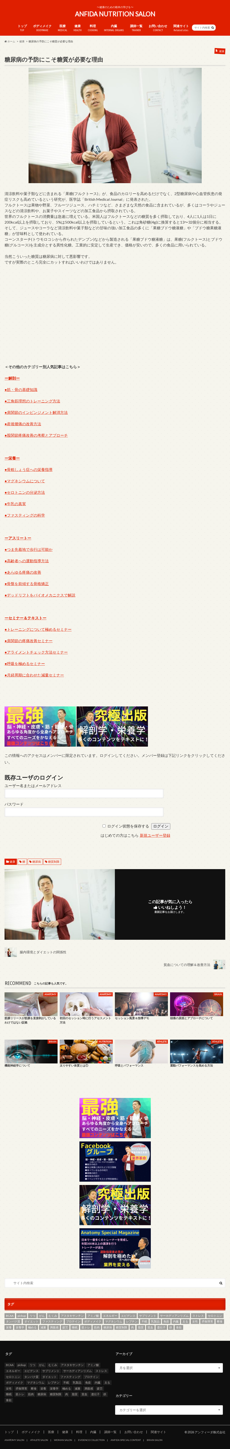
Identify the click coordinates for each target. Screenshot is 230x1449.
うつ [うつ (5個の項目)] (32, 1315)
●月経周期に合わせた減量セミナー (34, 675)
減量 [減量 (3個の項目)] (43, 1327)
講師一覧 (136, 28)
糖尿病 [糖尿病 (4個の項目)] (107, 1327)
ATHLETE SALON (39, 1440)
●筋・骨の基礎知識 (21, 389)
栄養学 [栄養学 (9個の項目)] (20, 1327)
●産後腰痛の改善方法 (23, 423)
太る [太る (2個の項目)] (185, 1321)
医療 (62, 28)
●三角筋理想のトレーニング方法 (32, 401)
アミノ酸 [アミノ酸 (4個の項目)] (93, 1315)
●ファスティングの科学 (25, 515)
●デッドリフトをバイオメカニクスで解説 (40, 595)
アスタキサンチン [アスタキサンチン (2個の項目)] (72, 1315)
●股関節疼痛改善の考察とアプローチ (36, 435)
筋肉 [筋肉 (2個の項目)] (97, 1327)
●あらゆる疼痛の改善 (23, 572)
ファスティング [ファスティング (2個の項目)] (52, 1321)
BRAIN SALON (154, 1440)
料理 (93, 28)
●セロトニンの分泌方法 (25, 492)
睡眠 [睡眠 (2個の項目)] (75, 1327)
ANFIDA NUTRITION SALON (115, 14)
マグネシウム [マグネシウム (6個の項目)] (113, 1321)
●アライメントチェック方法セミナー (36, 652)
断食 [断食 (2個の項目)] (220, 1321)
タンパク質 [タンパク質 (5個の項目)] (13, 1321)
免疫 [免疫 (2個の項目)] (166, 1321)
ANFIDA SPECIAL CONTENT (126, 1440)
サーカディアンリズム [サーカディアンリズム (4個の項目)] (174, 1315)
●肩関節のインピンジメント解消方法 (36, 412)
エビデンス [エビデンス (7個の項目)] (128, 1315)
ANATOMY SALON (14, 1440)
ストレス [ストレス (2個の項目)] (198, 1315)
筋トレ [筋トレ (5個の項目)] (86, 1327)
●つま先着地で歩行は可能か (29, 549)
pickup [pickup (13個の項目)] (22, 1315)
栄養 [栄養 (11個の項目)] (9, 1327)
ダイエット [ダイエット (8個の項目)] (31, 1321)
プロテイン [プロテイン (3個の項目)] (73, 1321)
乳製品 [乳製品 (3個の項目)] (155, 1321)
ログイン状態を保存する (128, 826)
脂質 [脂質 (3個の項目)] (141, 1327)
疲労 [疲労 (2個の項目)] (65, 1327)
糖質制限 (53, 862)
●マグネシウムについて (25, 481)
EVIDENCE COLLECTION (91, 1440)
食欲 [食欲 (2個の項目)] (179, 1327)
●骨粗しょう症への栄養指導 (29, 469)
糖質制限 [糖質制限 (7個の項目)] (121, 1327)
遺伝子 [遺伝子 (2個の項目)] (161, 1327)
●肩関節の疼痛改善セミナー (29, 640)
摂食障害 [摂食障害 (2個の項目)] (207, 1321)
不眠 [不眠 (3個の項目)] (144, 1321)
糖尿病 (36, 862)
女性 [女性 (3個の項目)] (195, 1321)
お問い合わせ (158, 28)
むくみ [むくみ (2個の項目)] (53, 1315)
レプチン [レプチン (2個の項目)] (131, 1321)
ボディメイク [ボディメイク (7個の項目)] (92, 1321)
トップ (22, 28)
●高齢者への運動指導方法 (27, 560)
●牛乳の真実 (15, 503)
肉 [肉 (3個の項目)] (132, 1327)
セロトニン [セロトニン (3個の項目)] (215, 1315)
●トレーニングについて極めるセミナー (38, 629)
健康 (77, 28)
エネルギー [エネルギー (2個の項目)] (110, 1315)
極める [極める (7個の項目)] (32, 1327)
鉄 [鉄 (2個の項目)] (170, 1327)
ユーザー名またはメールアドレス (33, 786)
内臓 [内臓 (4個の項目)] (176, 1321)
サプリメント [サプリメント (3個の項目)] (147, 1315)
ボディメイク (42, 28)
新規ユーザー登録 (155, 836)
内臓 (114, 28)
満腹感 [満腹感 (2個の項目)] (54, 1327)
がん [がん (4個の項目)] (42, 1315)
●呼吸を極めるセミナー (25, 663)
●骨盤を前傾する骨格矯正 (27, 583)
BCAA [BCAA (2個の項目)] (10, 1315)
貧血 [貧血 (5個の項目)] (150, 1327)
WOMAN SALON (63, 1440)
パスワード (14, 805)
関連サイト (181, 28)
